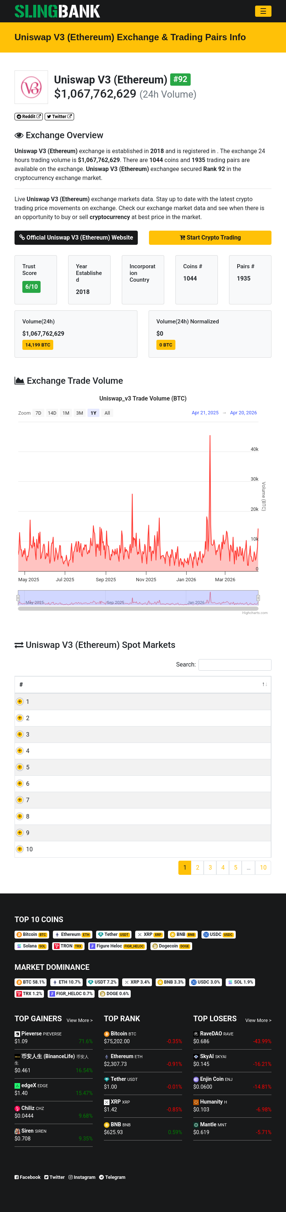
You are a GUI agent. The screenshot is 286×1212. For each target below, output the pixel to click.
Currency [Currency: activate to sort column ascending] (78, 684)
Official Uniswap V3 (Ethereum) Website (76, 237)
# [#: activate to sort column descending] (21, 684)
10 (29, 849)
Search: (223, 665)
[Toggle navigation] (263, 11)
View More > (80, 1020)
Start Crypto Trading (210, 237)
